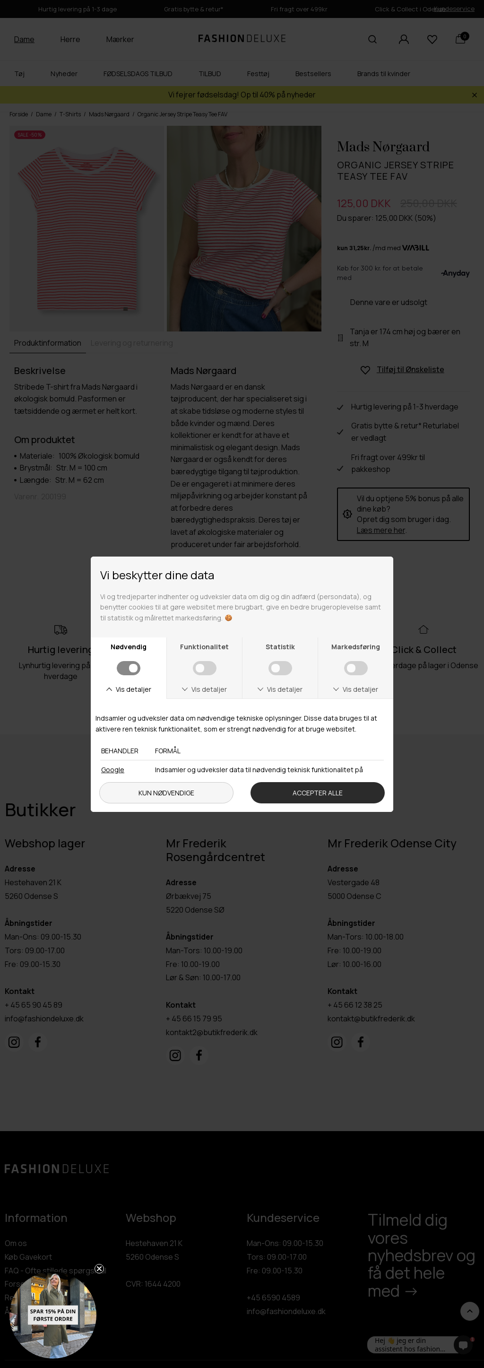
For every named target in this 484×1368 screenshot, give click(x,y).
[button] (52, 1315)
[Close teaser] (99, 1268)
